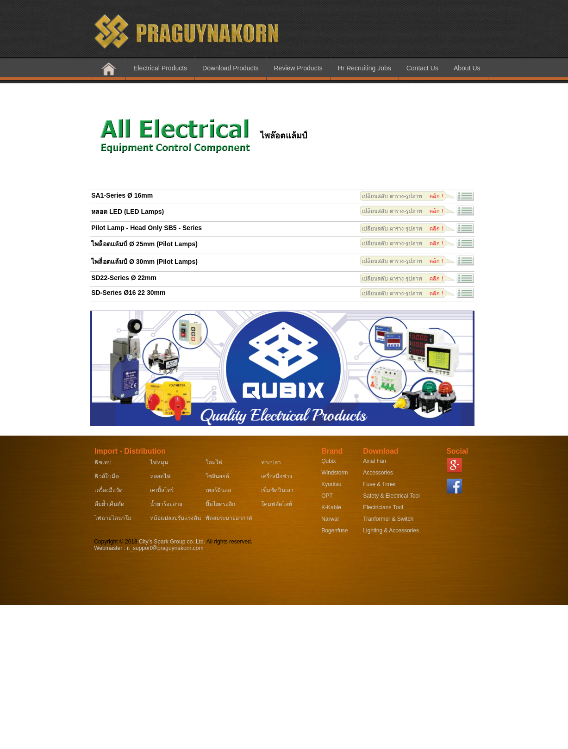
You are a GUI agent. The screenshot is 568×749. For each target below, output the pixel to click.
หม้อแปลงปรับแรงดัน (175, 518)
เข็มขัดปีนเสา (277, 490)
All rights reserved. (228, 541)
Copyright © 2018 (116, 541)
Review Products (298, 68)
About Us (467, 68)
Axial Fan (374, 461)
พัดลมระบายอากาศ (229, 518)
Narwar (330, 519)
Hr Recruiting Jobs (364, 68)
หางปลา (271, 462)
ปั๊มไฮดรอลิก (220, 504)
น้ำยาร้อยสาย (166, 504)
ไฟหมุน (159, 462)
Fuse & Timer (379, 484)
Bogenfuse (334, 530)
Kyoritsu (331, 484)
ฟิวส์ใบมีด (106, 476)
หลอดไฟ (160, 476)
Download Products (230, 68)
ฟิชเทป (103, 462)
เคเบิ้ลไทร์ (162, 490)
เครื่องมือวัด (108, 490)
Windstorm (334, 472)
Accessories (378, 472)
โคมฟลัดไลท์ (276, 504)
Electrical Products (160, 68)
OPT (327, 496)
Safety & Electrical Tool (391, 496)
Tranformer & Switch (388, 519)
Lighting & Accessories (391, 530)
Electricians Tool (383, 507)
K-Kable (331, 507)
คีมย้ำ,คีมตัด (109, 504)
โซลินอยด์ (217, 476)
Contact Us (422, 68)
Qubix (328, 461)
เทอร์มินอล (218, 490)
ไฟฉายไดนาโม (112, 518)
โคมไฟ (214, 462)
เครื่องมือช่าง (276, 476)
